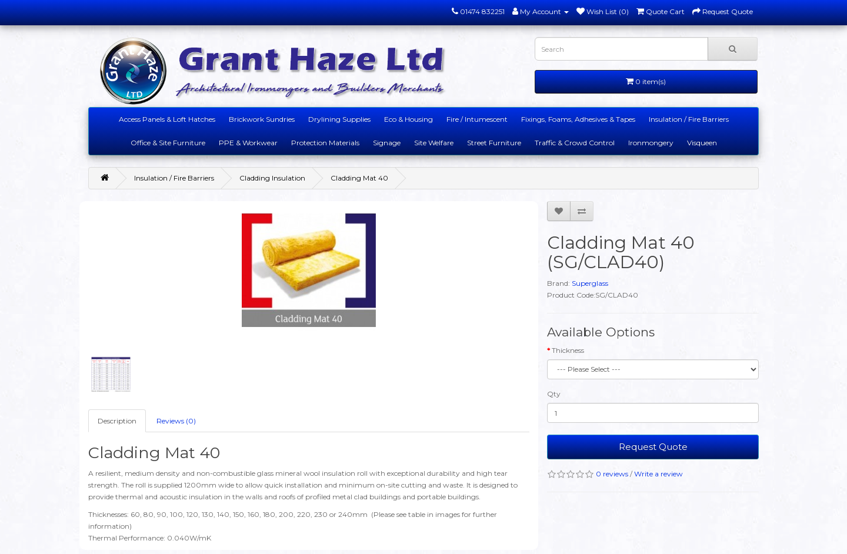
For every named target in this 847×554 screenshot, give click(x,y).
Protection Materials (325, 142)
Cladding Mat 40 (359, 177)
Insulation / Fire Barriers (689, 119)
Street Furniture (494, 142)
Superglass (590, 283)
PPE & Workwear (248, 142)
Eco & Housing (408, 119)
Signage (387, 142)
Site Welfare (433, 142)
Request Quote (653, 446)
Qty (554, 393)
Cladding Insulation (272, 177)
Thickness (568, 350)
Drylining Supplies (339, 119)
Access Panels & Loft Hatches (167, 119)
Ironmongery (650, 142)
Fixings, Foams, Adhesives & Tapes (578, 119)
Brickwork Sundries (262, 119)
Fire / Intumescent (477, 119)
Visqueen (702, 142)
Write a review (658, 473)
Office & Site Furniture (168, 142)
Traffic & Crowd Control (575, 142)
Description (117, 420)
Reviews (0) (176, 420)
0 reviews (612, 473)
